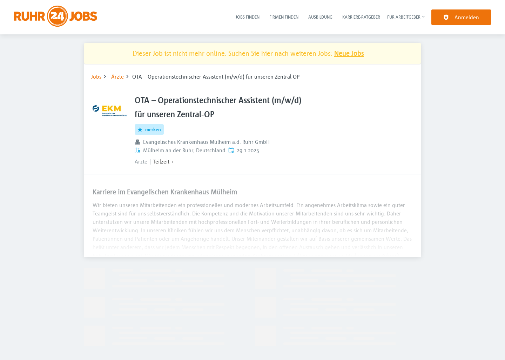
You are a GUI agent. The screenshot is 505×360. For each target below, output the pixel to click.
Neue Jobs (349, 53)
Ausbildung (320, 17)
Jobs (96, 76)
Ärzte (117, 76)
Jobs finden (248, 17)
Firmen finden (283, 17)
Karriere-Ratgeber (361, 17)
